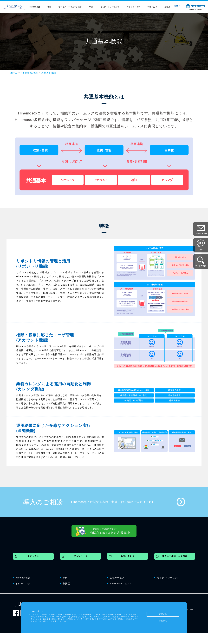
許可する (163, 614)
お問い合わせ (127, 556)
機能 (49, 7)
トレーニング (21, 583)
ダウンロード (80, 556)
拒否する (163, 621)
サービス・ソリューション (70, 7)
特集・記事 (152, 7)
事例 (91, 7)
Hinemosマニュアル (119, 583)
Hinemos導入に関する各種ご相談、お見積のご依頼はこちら (113, 502)
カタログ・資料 (133, 7)
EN (177, 5)
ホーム (14, 72)
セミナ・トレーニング (110, 7)
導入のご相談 (43, 502)
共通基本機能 (48, 72)
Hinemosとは (34, 7)
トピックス (33, 556)
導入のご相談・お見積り (174, 556)
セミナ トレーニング (167, 577)
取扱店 (167, 7)
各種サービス (115, 577)
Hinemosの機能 (29, 72)
